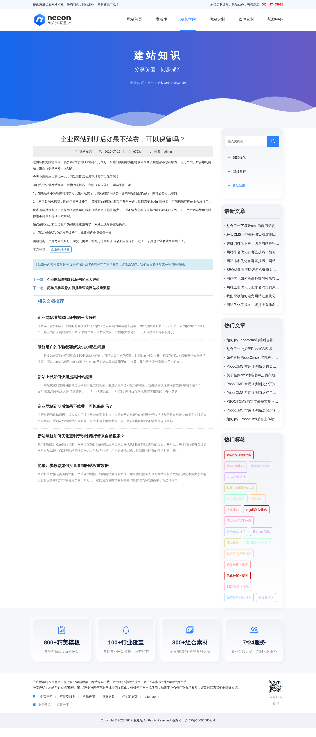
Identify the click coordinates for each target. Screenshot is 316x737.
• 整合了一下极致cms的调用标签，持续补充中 (251, 226)
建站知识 (181, 83)
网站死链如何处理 (239, 455)
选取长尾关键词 (237, 564)
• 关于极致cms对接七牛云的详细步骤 (251, 375)
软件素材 (246, 19)
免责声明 (46, 706)
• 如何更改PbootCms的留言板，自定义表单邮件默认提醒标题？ (251, 358)
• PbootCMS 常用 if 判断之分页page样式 (251, 384)
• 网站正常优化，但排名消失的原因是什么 (251, 287)
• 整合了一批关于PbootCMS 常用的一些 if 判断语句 (251, 349)
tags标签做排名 (256, 510)
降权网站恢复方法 (258, 542)
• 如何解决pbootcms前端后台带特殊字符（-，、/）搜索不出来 (251, 340)
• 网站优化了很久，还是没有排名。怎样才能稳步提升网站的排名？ (251, 305)
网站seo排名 (235, 466)
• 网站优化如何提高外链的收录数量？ (251, 278)
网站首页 (134, 19)
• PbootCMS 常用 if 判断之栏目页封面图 (251, 393)
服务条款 (108, 706)
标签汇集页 (129, 706)
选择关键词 (266, 597)
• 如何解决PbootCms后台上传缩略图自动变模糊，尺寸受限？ (251, 419)
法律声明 (89, 706)
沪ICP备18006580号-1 (200, 729)
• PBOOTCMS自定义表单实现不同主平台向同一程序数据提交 (251, 401)
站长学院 (188, 19)
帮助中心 (275, 19)
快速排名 (233, 510)
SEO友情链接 (236, 477)
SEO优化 (237, 157)
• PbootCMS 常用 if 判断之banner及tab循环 (251, 410)
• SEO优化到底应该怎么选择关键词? (251, 270)
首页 (148, 83)
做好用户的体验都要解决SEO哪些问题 (71, 347)
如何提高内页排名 (239, 553)
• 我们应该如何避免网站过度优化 (250, 296)
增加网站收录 (260, 466)
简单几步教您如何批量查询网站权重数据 (78, 288)
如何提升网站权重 (239, 597)
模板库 (161, 19)
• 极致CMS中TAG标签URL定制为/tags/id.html (251, 234)
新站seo (257, 499)
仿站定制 (217, 19)
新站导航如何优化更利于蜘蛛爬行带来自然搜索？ (81, 436)
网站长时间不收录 (239, 520)
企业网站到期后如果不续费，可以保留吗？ (75, 406)
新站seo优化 (261, 531)
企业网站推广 (236, 499)
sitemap (150, 706)
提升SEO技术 (236, 531)
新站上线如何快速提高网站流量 (65, 377)
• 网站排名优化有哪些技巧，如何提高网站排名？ (251, 252)
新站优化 (233, 542)
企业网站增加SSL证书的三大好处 (73, 279)
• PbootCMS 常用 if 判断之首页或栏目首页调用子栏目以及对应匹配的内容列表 (251, 366)
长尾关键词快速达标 (240, 488)
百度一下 (63, 714)
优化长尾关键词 (237, 575)
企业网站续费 (60, 249)
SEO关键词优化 (238, 586)
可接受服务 (67, 706)
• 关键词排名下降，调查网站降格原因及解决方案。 (251, 243)
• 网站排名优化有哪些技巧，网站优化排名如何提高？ (251, 261)
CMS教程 (237, 171)
